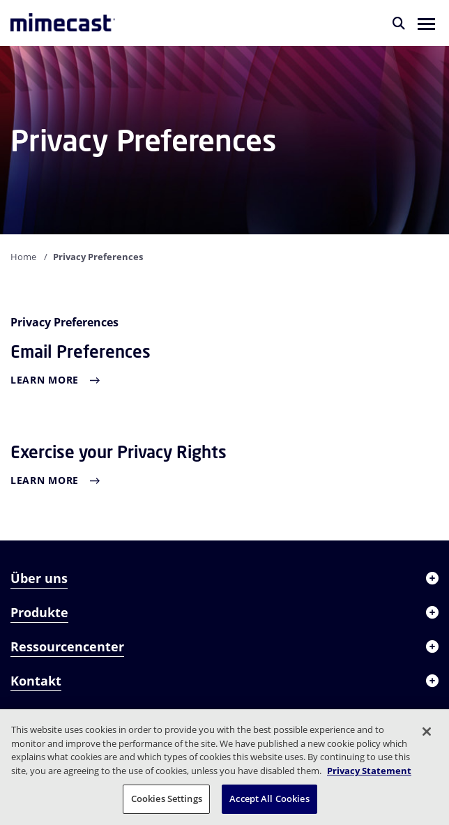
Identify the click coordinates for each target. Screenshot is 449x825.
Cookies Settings (166, 798)
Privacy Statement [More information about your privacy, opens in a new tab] (369, 770)
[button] (426, 23)
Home (23, 256)
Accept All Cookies (269, 798)
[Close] (426, 731)
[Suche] (399, 23)
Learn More (44, 379)
